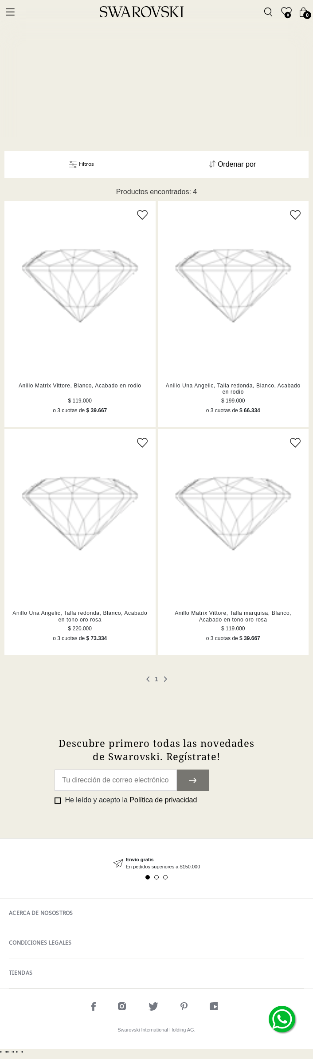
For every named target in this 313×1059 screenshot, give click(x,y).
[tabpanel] (156, 863)
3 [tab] (165, 877)
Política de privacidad (163, 800)
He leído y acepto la (130, 800)
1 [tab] (147, 877)
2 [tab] (156, 877)
